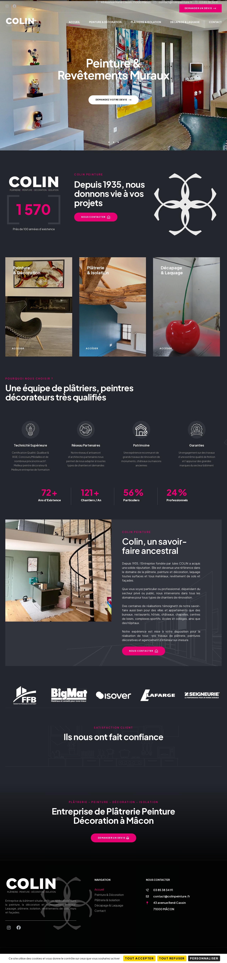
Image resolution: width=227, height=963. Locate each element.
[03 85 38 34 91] (147, 890)
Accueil (99, 889)
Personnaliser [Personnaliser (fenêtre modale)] (204, 958)
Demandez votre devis (114, 101)
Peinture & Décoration (109, 895)
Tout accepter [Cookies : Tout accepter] (139, 958)
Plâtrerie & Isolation (107, 900)
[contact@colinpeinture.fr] (147, 896)
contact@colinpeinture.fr (171, 896)
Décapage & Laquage (109, 905)
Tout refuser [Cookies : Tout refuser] (172, 958)
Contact (100, 911)
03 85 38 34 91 (163, 890)
